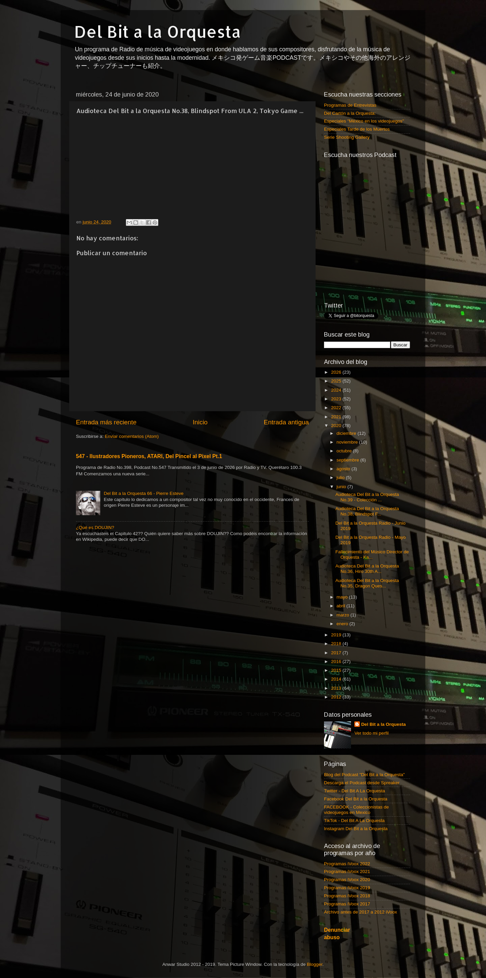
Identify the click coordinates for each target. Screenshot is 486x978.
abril (341, 605)
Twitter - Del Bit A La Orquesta (354, 790)
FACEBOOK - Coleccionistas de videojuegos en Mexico (356, 809)
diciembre (346, 433)
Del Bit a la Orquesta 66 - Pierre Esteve (143, 493)
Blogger (314, 964)
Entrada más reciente (106, 422)
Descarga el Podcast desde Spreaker (362, 782)
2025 (337, 381)
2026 (337, 372)
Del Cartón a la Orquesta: (350, 113)
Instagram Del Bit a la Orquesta (355, 828)
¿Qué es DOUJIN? (95, 527)
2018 (337, 643)
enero (342, 623)
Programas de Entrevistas (350, 105)
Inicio (200, 422)
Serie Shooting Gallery (347, 137)
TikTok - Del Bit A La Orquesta (354, 820)
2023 (337, 398)
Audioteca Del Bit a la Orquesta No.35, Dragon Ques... (367, 583)
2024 (337, 390)
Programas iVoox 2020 (347, 879)
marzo (343, 614)
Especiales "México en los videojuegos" (364, 121)
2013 (337, 688)
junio (341, 486)
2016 (337, 661)
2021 (337, 416)
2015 (337, 670)
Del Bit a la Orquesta (157, 31)
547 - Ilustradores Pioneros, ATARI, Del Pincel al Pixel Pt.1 (149, 456)
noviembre (347, 442)
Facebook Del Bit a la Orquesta (355, 798)
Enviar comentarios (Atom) (132, 436)
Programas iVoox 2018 (347, 895)
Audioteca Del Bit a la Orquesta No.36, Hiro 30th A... (367, 568)
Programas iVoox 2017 (347, 903)
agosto (343, 468)
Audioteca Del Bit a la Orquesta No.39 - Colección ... (367, 497)
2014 (337, 679)
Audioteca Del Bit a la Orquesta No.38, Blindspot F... (367, 511)
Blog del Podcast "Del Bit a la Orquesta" (364, 774)
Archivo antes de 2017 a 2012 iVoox (360, 912)
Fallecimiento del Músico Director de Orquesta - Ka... (372, 554)
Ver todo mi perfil (371, 733)
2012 (337, 696)
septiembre (348, 459)
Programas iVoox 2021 (347, 871)
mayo (342, 597)
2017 (337, 652)
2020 (337, 425)
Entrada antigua (286, 422)
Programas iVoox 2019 (347, 887)
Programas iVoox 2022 (347, 863)
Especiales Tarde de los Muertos (357, 129)
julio (341, 477)
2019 (337, 634)
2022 (337, 407)
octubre (344, 450)
